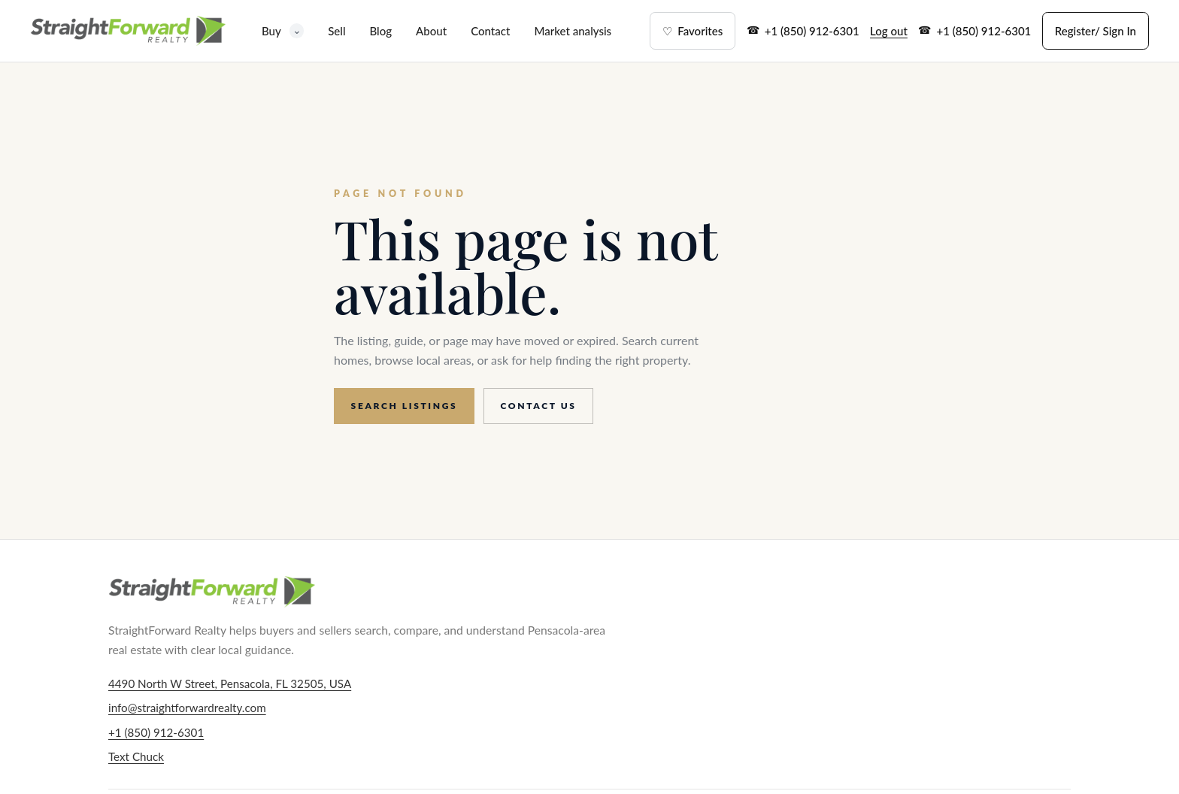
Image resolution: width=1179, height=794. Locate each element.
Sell (336, 31)
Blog (380, 31)
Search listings (404, 405)
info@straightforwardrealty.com (187, 707)
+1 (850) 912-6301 (812, 31)
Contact (490, 31)
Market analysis (572, 31)
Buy (283, 30)
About (431, 31)
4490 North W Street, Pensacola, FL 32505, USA (229, 683)
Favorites (692, 31)
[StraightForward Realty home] (128, 31)
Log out (889, 31)
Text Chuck (136, 756)
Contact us (539, 405)
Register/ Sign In (1095, 31)
